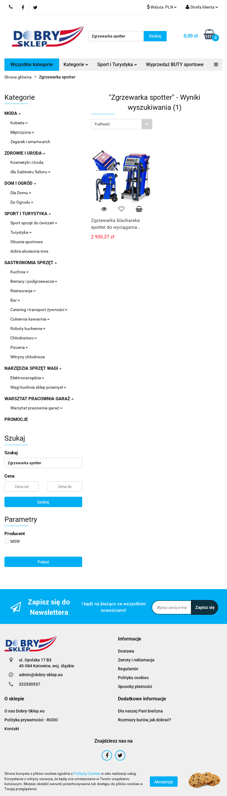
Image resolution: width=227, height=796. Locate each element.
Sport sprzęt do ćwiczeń (33, 222)
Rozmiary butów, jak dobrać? (144, 719)
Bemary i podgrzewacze (33, 281)
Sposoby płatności (135, 686)
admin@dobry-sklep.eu (41, 674)
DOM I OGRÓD (20, 183)
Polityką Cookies (87, 774)
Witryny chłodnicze (27, 356)
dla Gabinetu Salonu (30, 171)
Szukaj (43, 502)
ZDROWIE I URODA (24, 153)
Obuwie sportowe (26, 241)
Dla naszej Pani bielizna (140, 711)
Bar (15, 300)
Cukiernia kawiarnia (30, 319)
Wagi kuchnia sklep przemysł (38, 387)
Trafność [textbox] (102, 124)
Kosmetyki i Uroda (26, 162)
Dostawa (126, 651)
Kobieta (19, 122)
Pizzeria (19, 347)
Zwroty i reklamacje (136, 660)
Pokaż (43, 562)
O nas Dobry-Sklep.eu (24, 711)
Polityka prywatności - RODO (31, 719)
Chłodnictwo (23, 338)
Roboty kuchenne (28, 328)
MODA (12, 113)
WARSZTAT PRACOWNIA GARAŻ (39, 398)
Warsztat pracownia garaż (36, 408)
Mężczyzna (22, 132)
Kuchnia (19, 271)
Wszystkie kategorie (31, 64)
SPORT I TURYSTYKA (27, 213)
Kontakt (11, 728)
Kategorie (76, 64)
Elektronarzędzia (27, 377)
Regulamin (128, 668)
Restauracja (23, 290)
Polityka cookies (133, 677)
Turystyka (21, 232)
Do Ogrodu (21, 202)
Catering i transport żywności (38, 309)
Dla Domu (20, 192)
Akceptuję (163, 781)
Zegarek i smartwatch (30, 141)
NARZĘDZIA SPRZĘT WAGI (32, 368)
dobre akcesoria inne (29, 251)
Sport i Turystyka (117, 64)
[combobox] (121, 124)
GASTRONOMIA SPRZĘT (30, 262)
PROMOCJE (16, 419)
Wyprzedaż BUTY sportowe (175, 64)
